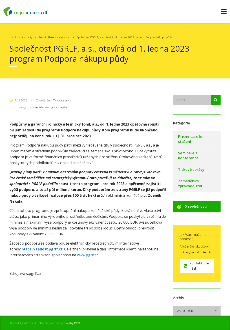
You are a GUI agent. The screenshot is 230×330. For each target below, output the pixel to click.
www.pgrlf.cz (87, 254)
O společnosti (192, 206)
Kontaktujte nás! (196, 265)
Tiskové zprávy (191, 169)
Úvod (12, 37)
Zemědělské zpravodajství (190, 183)
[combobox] (197, 311)
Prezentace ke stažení (190, 139)
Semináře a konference (188, 155)
